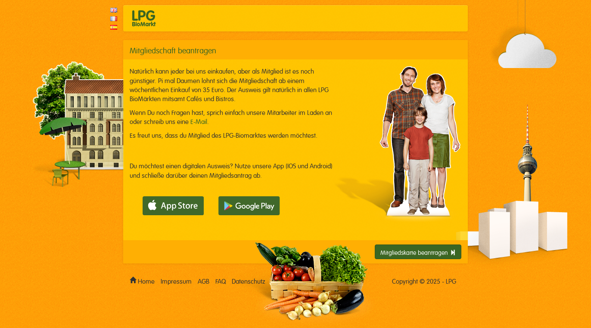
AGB (203, 280)
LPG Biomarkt (144, 18)
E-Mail (198, 121)
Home (142, 279)
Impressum (176, 280)
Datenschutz (248, 280)
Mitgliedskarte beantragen (418, 252)
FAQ (220, 280)
